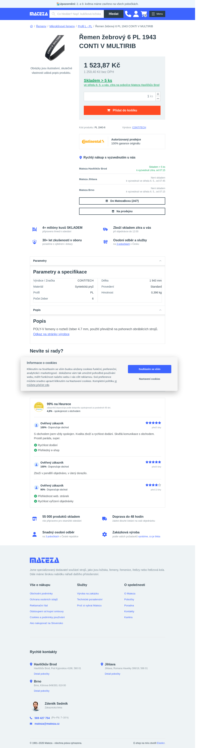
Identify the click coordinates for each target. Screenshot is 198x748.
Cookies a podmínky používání (47, 617)
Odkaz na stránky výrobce (51, 334)
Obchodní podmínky (41, 593)
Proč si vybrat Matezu (89, 605)
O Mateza (129, 593)
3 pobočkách (123, 244)
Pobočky (129, 599)
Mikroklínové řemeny (62, 26)
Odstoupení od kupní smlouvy (47, 611)
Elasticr (161, 743)
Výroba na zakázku (88, 593)
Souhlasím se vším (150, 369)
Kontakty (129, 611)
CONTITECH (139, 127)
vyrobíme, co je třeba (149, 536)
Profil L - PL (85, 26)
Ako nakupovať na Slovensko (46, 623)
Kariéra (128, 617)
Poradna (129, 605)
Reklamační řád (39, 605)
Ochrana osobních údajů (44, 599)
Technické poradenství (89, 599)
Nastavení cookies (149, 378)
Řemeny (41, 26)
